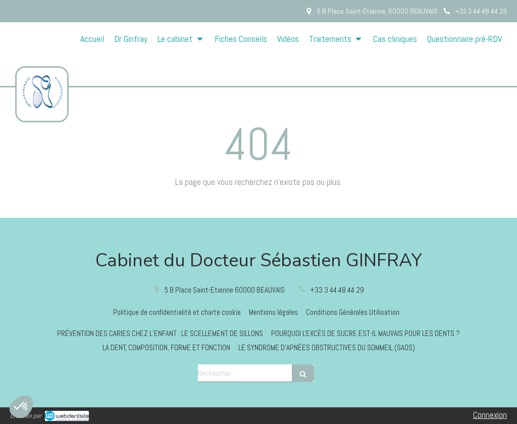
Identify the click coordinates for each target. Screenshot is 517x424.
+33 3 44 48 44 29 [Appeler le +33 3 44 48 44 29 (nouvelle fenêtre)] (337, 290)
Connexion (490, 414)
